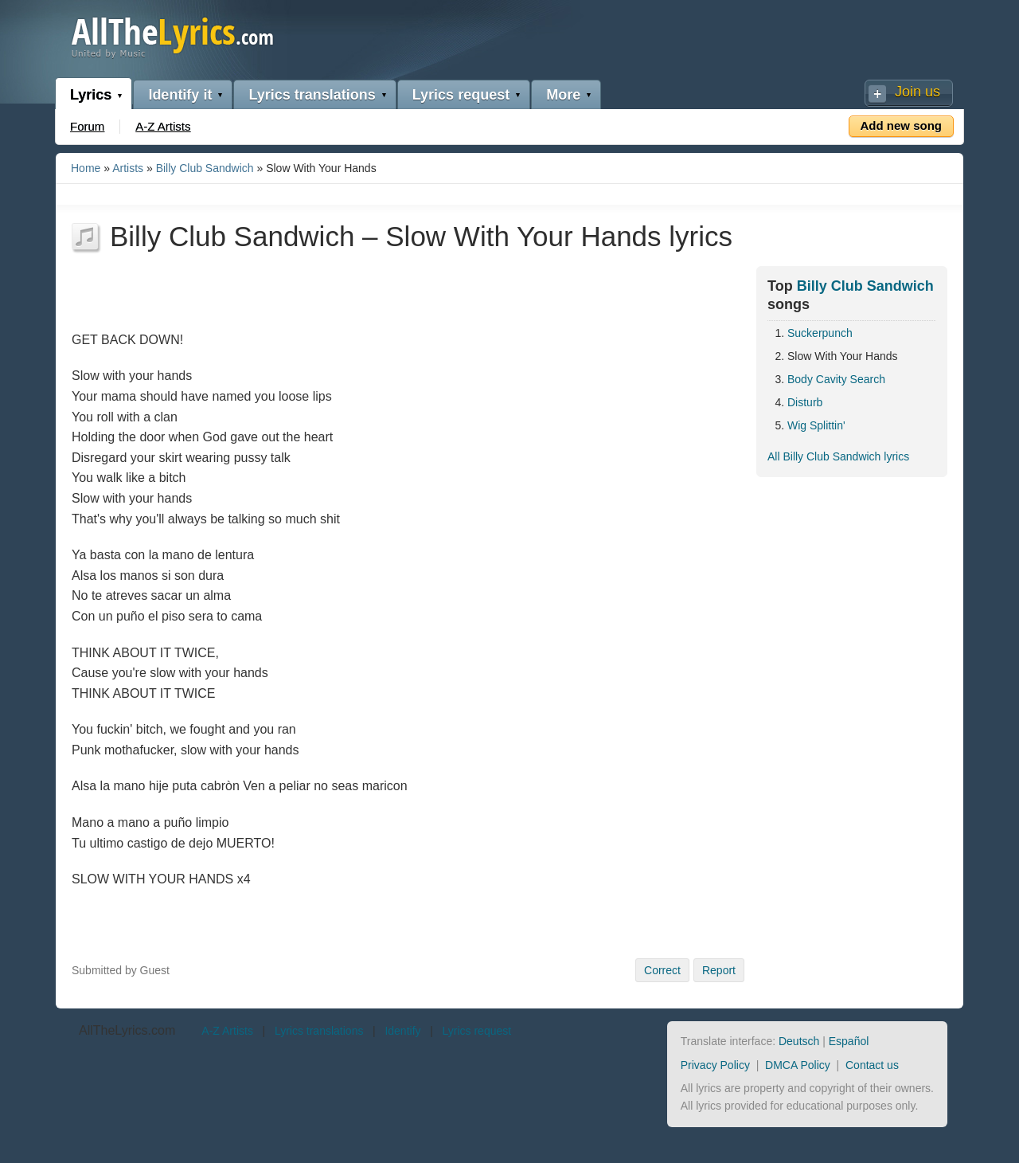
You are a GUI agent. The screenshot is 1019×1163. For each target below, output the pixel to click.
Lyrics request (461, 95)
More (563, 95)
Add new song (902, 125)
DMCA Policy (797, 1065)
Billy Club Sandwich (205, 168)
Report (719, 970)
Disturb (804, 402)
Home (85, 168)
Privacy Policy (715, 1065)
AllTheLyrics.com (127, 1030)
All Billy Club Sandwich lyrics (838, 456)
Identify (402, 1030)
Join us (917, 92)
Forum (87, 126)
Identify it (180, 95)
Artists (127, 168)
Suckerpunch (820, 333)
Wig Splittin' (816, 425)
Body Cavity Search (836, 379)
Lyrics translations (311, 95)
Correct (662, 970)
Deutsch (799, 1041)
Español (849, 1041)
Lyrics (90, 95)
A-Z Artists (162, 126)
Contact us (872, 1065)
